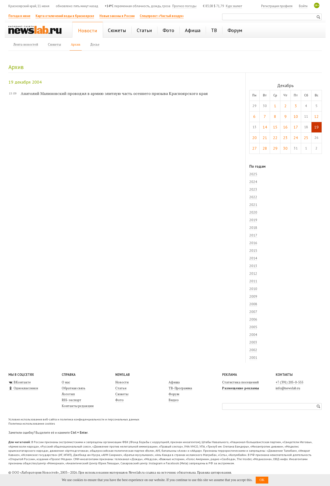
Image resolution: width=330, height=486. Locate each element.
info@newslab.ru (288, 388)
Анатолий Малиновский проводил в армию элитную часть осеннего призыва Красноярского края (114, 93)
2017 (253, 235)
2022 (253, 197)
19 (316, 127)
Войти (303, 6)
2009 (253, 296)
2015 (253, 250)
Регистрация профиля (276, 6)
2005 (253, 327)
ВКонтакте (19, 382)
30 (285, 148)
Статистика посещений (240, 382)
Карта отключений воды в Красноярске (65, 16)
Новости (122, 382)
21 (265, 137)
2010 (253, 289)
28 (265, 148)
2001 (253, 357)
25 (306, 137)
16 (285, 127)
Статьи (120, 388)
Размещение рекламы (240, 388)
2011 (253, 281)
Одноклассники (23, 388)
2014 (253, 258)
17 (295, 127)
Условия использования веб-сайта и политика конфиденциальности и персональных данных (73, 419)
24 (295, 137)
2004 (253, 334)
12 (316, 116)
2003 (253, 342)
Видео (174, 400)
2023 (253, 189)
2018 (253, 227)
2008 (253, 304)
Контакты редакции (78, 406)
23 (285, 137)
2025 (253, 174)
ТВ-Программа (180, 388)
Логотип (68, 394)
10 (295, 116)
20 (254, 137)
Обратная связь (73, 388)
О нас (66, 382)
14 (265, 127)
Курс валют (234, 6)
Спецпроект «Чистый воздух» (162, 16)
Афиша (174, 382)
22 (275, 137)
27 (254, 148)
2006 (253, 319)
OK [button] (261, 480)
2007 (253, 311)
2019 (253, 220)
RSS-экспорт (71, 400)
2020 (253, 212)
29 (275, 148)
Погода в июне (19, 16)
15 (275, 127)
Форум (174, 394)
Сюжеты (121, 394)
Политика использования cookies (31, 423)
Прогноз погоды (184, 6)
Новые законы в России (117, 16)
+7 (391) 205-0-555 (289, 382)
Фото (119, 400)
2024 (253, 182)
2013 (253, 266)
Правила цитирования (214, 472)
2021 (253, 204)
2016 (253, 243)
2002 (253, 350)
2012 (253, 273)
